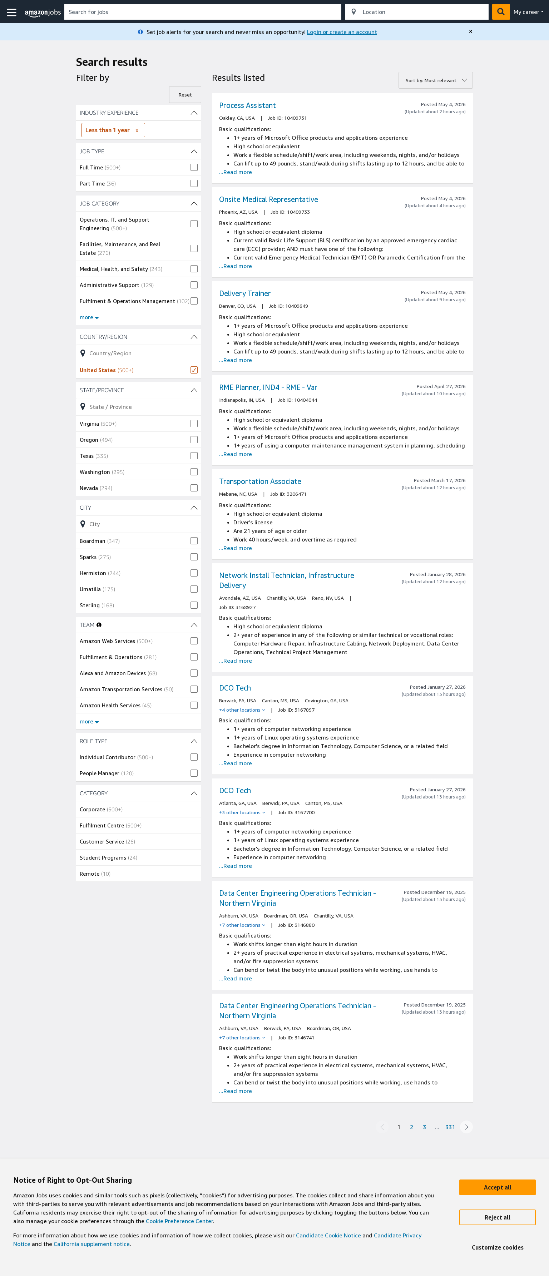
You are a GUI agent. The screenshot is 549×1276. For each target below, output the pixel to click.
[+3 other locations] (242, 812)
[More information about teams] (99, 625)
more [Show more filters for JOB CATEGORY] (89, 317)
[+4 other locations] (242, 710)
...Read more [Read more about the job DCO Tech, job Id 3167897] (235, 763)
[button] (12, 13)
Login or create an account (342, 31)
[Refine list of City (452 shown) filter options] (138, 524)
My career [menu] (526, 11)
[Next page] (466, 1127)
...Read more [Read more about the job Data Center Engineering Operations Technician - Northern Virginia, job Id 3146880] (235, 978)
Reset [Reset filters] (185, 95)
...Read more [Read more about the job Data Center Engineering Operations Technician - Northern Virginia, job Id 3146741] (235, 1090)
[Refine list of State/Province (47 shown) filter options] (138, 406)
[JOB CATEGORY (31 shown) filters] (138, 203)
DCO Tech (235, 688)
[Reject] (497, 1217)
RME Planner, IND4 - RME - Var (268, 387)
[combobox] (202, 12)
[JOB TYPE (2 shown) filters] (138, 151)
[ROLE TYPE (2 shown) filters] (138, 741)
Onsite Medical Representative (268, 199)
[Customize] (497, 1247)
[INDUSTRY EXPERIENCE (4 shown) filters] (138, 112)
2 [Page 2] (411, 1127)
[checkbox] (138, 167)
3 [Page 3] (424, 1127)
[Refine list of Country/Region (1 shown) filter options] (138, 353)
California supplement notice (92, 1243)
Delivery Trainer (245, 293)
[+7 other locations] (242, 925)
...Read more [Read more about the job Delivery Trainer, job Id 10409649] (235, 359)
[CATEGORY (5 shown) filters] (138, 793)
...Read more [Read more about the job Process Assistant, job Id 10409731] (235, 171)
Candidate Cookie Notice (328, 1235)
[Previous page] (382, 1127)
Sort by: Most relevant (431, 80)
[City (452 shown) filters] (138, 507)
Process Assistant (247, 105)
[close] (471, 31)
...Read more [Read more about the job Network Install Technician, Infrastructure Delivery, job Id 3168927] (235, 660)
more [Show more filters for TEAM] (89, 721)
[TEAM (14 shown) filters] (194, 624)
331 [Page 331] (450, 1127)
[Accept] (497, 1187)
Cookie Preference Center (179, 1221)
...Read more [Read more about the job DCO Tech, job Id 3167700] (235, 865)
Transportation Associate (260, 481)
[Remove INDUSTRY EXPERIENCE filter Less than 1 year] (137, 130)
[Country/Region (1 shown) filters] (138, 337)
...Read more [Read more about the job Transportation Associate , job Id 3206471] (235, 548)
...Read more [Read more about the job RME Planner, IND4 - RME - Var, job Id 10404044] (235, 454)
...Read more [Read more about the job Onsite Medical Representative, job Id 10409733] (235, 265)
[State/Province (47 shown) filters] (138, 390)
